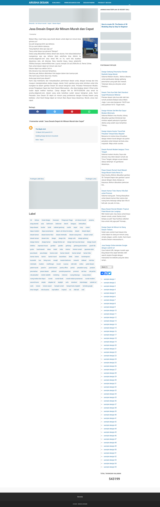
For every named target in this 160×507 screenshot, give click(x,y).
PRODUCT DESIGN (104, 2)
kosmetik (33, 260)
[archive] (106, 267)
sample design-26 (110, 366)
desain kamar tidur (47, 235)
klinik (70, 256)
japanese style (89, 249)
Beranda (80, 497)
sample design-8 (110, 303)
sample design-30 (110, 380)
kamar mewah (64, 253)
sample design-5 (110, 293)
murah (59, 264)
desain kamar (34, 235)
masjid (55, 260)
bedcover (58, 224)
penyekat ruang (82, 267)
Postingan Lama (91, 179)
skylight (60, 282)
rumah (50, 278)
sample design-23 (110, 356)
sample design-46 (110, 436)
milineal (83, 260)
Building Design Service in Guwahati (47, 136)
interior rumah (77, 249)
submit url (93, 282)
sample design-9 (110, 307)
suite (31, 286)
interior (68, 249)
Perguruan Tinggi (67, 220)
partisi (72, 267)
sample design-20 (110, 345)
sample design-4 (110, 290)
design (54, 238)
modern (41, 264)
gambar (53, 245)
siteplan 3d (51, 282)
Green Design (46, 220)
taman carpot (47, 286)
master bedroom (65, 260)
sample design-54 (110, 463)
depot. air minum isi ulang (64, 231)
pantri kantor (53, 267)
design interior (34, 242)
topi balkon (55, 289)
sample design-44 (110, 429)
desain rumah (88, 235)
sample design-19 (110, 342)
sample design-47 (110, 439)
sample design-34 (110, 394)
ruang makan (86, 275)
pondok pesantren (65, 271)
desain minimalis (61, 235)
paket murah (34, 267)
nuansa (65, 264)
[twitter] (54, 112)
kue (40, 260)
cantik (69, 227)
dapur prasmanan (47, 231)
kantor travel (52, 256)
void (83, 289)
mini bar (91, 260)
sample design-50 (110, 450)
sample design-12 (110, 317)
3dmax (37, 220)
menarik (76, 260)
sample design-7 (110, 300)
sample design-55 (110, 467)
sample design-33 (110, 390)
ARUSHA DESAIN (39, 2)
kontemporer (86, 256)
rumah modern (90, 278)
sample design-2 (110, 283)
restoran (64, 275)
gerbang (68, 245)
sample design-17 (110, 335)
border (43, 227)
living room (47, 260)
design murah (91, 242)
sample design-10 (110, 310)
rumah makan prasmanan (74, 278)
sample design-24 (110, 359)
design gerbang (83, 238)
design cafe (72, 238)
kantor (44, 256)
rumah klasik (59, 278)
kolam (77, 256)
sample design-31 (110, 383)
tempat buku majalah (73, 286)
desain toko (45, 238)
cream (88, 227)
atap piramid (34, 224)
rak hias (83, 271)
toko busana (45, 289)
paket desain (90, 264)
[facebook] (37, 112)
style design (83, 282)
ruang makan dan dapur (38, 278)
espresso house (43, 245)
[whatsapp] (89, 112)
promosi (76, 271)
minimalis (33, 264)
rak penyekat (34, 275)
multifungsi (50, 264)
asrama (91, 220)
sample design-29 (110, 377)
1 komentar (32, 34)
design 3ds (62, 238)
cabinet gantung (59, 227)
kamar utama (34, 256)
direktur (32, 245)
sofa (67, 282)
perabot (92, 267)
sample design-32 (110, 387)
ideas (49, 249)
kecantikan (62, 256)
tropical (64, 289)
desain (77, 231)
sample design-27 (110, 370)
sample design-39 (110, 411)
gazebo (60, 245)
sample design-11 (110, 314)
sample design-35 (110, 397)
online (81, 264)
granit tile (92, 245)
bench (66, 224)
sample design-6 (110, 297)
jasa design (43, 253)
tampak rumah (59, 286)
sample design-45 (110, 432)
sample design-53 (110, 460)
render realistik (45, 275)
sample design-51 (110, 453)
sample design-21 (110, 349)
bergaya (73, 224)
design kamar (46, 242)
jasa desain (33, 253)
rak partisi (92, 271)
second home (34, 282)
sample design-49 (110, 446)
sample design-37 (110, 404)
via (70, 289)
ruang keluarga (75, 275)
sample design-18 (110, 338)
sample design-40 (110, 415)
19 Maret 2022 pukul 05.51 (44, 132)
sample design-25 (110, 363)
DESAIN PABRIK (89, 2)
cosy (81, 227)
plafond (53, 271)
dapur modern (34, 231)
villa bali (76, 289)
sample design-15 (110, 328)
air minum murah (80, 220)
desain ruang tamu (75, 235)
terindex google (87, 286)
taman (38, 286)
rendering (56, 275)
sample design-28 (110, 373)
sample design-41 (110, 418)
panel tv (43, 267)
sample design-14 (110, 324)
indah (55, 249)
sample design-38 (110, 408)
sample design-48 (110, 443)
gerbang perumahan (80, 245)
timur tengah (34, 289)
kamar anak (54, 253)
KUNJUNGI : (56, 2)
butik (49, 227)
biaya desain (34, 227)
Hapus (41, 139)
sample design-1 (110, 279)
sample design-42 (110, 422)
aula (42, 224)
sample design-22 (110, 352)
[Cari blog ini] (130, 5)
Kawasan (56, 220)
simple (43, 282)
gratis (32, 249)
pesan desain (44, 271)
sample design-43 (110, 425)
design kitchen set (59, 242)
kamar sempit (76, 253)
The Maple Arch (41, 129)
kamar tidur (87, 253)
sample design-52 (110, 456)
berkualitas (82, 224)
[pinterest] (72, 112)
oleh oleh (74, 264)
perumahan (34, 271)
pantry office (64, 267)
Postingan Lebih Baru (37, 179)
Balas (37, 139)
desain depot (86, 231)
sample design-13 (110, 321)
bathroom (50, 224)
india (61, 249)
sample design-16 (110, 331)
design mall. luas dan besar (75, 242)
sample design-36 (110, 401)
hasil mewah (41, 249)
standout (74, 282)
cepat (75, 227)
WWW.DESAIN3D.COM (72, 2)
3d (31, 220)
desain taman (34, 238)
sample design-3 (110, 286)
